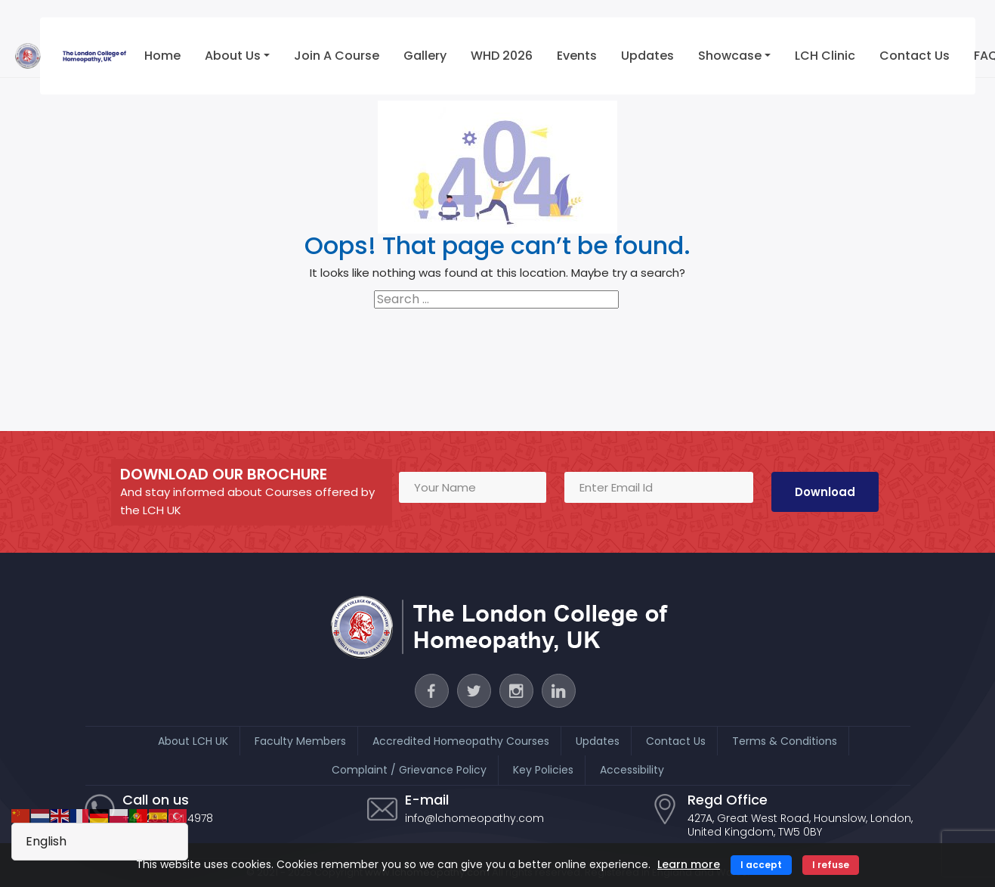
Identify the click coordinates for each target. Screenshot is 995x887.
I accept (761, 864)
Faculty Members (300, 741)
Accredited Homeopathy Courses (460, 741)
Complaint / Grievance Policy (409, 769)
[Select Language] (99, 842)
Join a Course (336, 55)
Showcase (730, 55)
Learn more (688, 864)
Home (162, 55)
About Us (233, 55)
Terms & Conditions (784, 741)
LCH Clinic (825, 55)
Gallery (425, 55)
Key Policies (543, 769)
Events (577, 55)
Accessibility (632, 769)
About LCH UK (193, 741)
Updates (647, 55)
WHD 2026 (502, 55)
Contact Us (914, 55)
